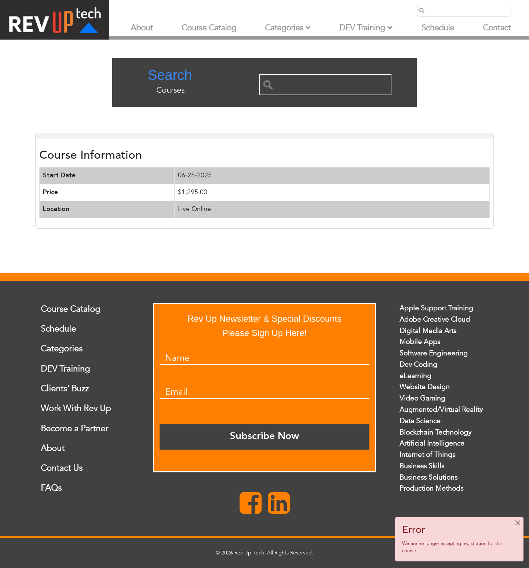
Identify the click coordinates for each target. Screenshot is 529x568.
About (142, 28)
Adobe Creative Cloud (435, 319)
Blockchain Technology (435, 432)
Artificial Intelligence (432, 443)
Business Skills (422, 466)
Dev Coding (418, 364)
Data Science (420, 421)
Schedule (438, 28)
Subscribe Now (264, 437)
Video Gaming (422, 398)
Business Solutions (428, 477)
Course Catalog (209, 28)
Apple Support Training (436, 308)
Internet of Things (427, 455)
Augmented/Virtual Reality (441, 409)
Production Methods (431, 488)
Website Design (425, 387)
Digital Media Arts (428, 331)
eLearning (415, 376)
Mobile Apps (420, 342)
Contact (497, 28)
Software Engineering (434, 353)
